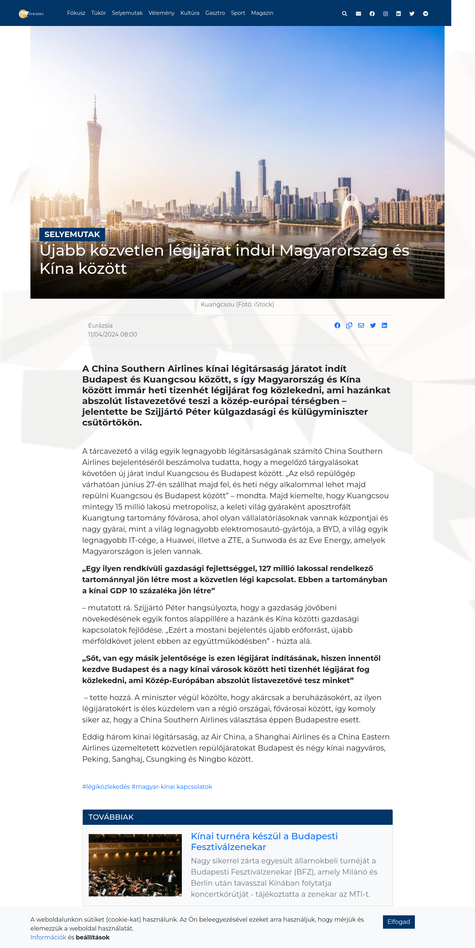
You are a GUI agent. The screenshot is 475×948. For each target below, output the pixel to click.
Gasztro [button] (228, 13)
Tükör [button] (111, 13)
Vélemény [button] (174, 13)
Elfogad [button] (398, 921)
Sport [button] (250, 13)
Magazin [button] (274, 13)
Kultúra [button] (202, 13)
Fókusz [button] (88, 13)
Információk (48, 937)
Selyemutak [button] (139, 13)
